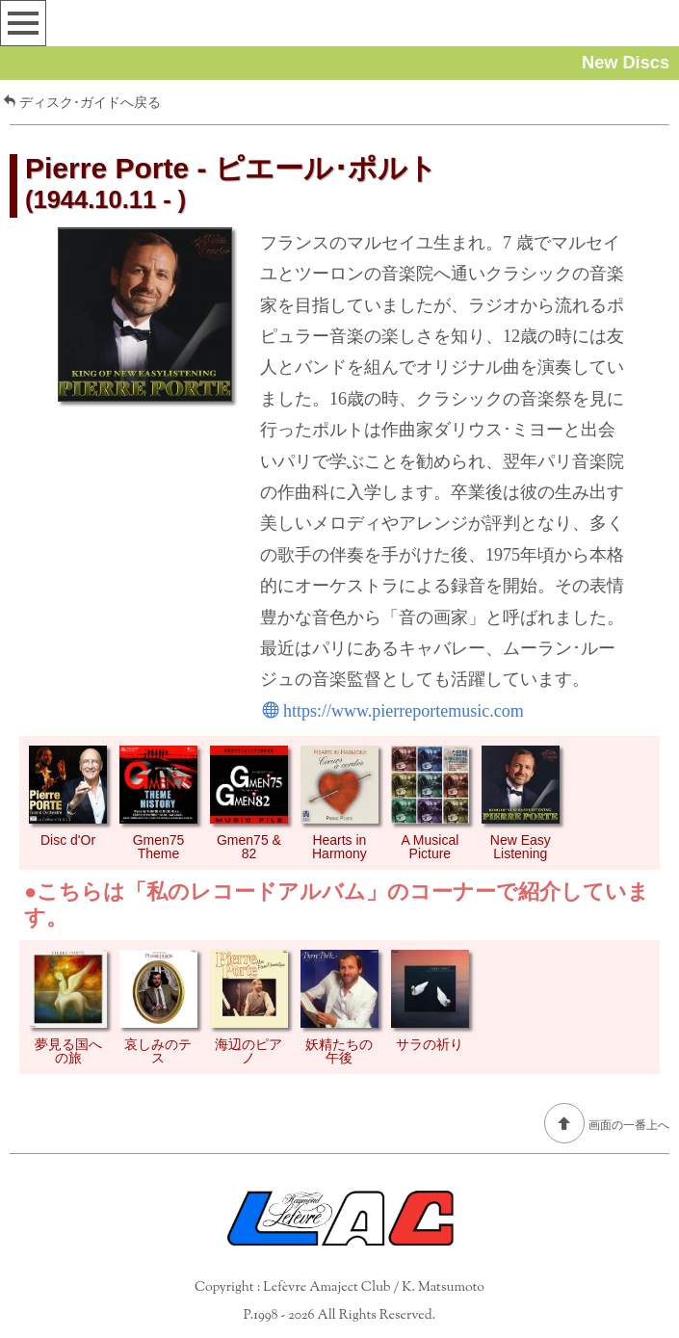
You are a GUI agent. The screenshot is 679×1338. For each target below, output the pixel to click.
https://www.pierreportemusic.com (393, 711)
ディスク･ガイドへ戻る (82, 102)
